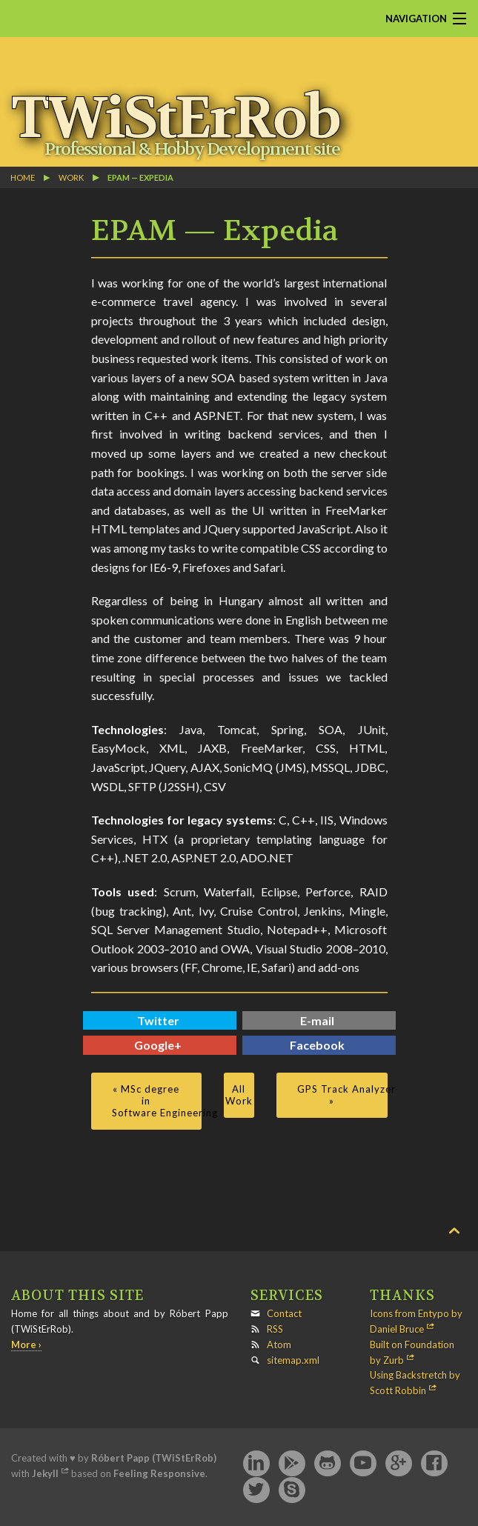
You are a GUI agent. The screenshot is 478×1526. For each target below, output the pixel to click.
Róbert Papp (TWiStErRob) (153, 1458)
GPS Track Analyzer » (342, 1095)
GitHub (327, 1463)
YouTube (363, 1463)
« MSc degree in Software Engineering (157, 1101)
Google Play (292, 1463)
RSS (275, 1329)
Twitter (158, 1020)
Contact (284, 1313)
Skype (292, 1490)
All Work (239, 1095)
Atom (279, 1344)
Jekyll (45, 1473)
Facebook (317, 1045)
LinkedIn (256, 1463)
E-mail (317, 1020)
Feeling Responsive (159, 1473)
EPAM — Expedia (140, 177)
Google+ (158, 1045)
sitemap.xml (293, 1360)
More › (26, 1344)
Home (22, 177)
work (71, 177)
